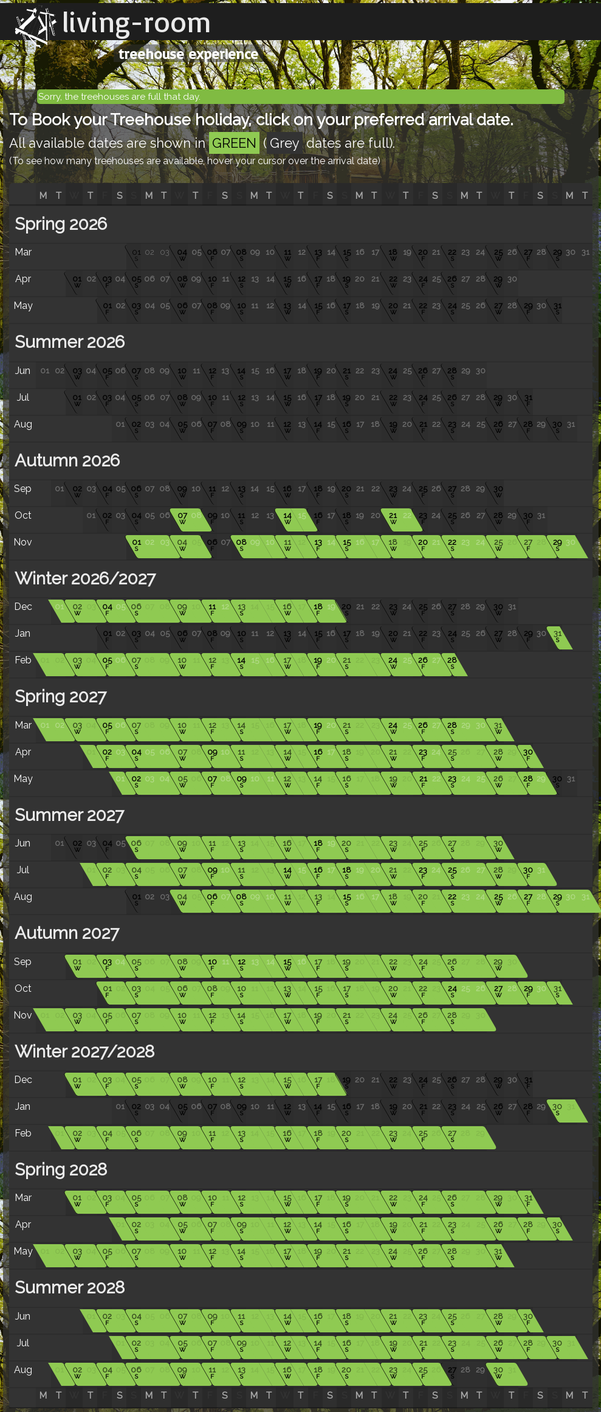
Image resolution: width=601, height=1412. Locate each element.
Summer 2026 (67, 342)
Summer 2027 (67, 815)
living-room (136, 21)
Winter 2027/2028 (82, 1052)
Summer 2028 (67, 1288)
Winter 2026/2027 (83, 579)
